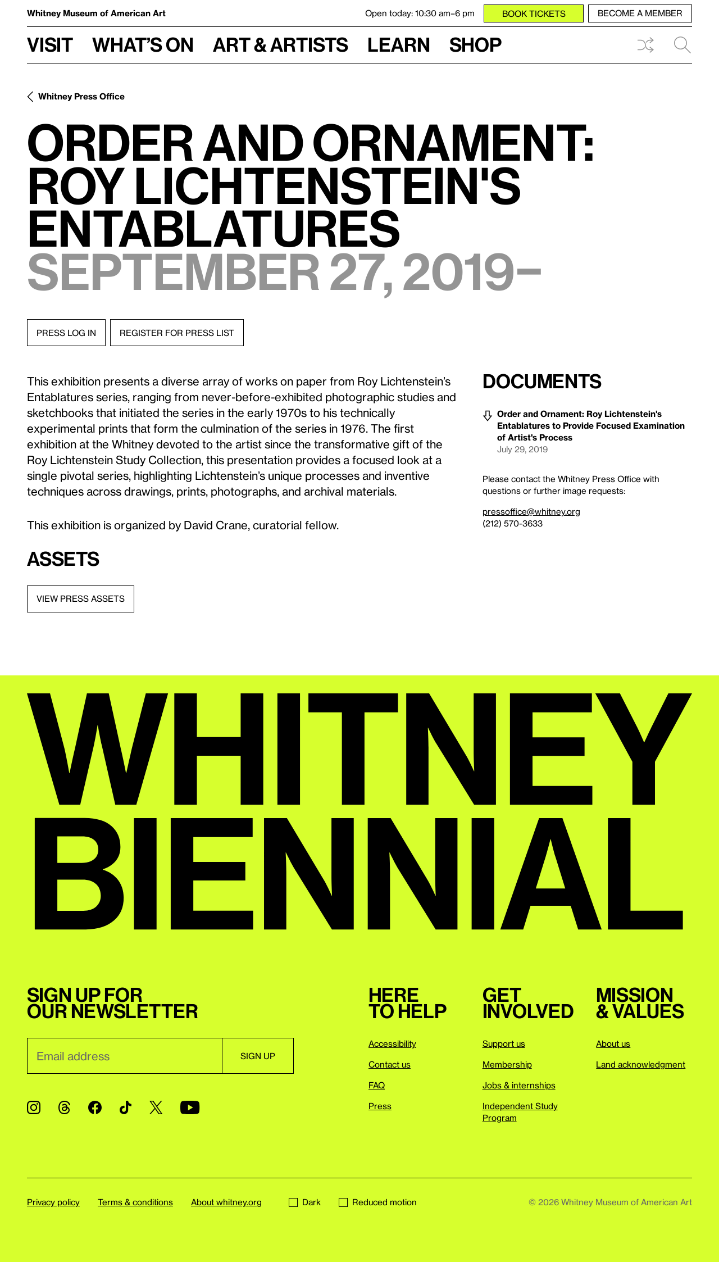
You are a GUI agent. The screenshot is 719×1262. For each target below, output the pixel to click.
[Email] (124, 1056)
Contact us (389, 1064)
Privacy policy (53, 1202)
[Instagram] (33, 1107)
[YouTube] (189, 1107)
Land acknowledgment (640, 1064)
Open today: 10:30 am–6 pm (420, 13)
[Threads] (64, 1107)
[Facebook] (95, 1107)
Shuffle (645, 45)
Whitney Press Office (81, 96)
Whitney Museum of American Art (96, 13)
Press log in (66, 333)
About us (613, 1043)
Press (380, 1106)
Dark (305, 1202)
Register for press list (177, 333)
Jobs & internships (519, 1085)
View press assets (81, 598)
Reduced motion (378, 1202)
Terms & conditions (135, 1202)
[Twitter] (155, 1107)
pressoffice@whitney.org (531, 511)
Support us (504, 1043)
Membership (507, 1064)
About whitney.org (226, 1202)
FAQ (376, 1085)
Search (682, 45)
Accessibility (392, 1043)
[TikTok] (125, 1107)
